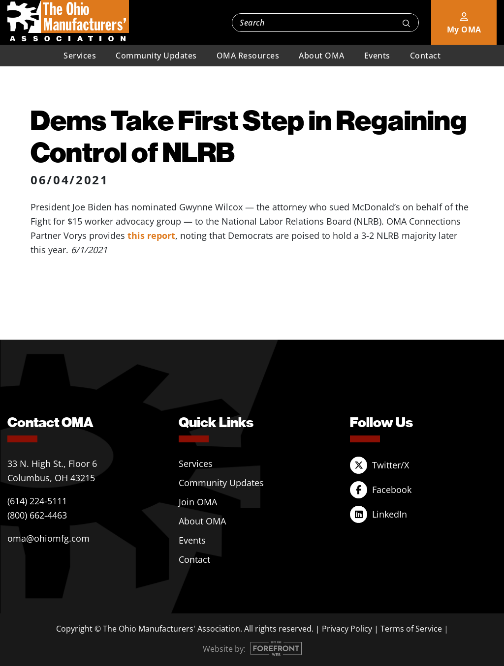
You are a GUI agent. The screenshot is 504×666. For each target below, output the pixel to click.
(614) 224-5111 (37, 501)
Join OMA (198, 502)
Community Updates (156, 55)
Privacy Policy (347, 628)
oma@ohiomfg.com (48, 538)
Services (79, 55)
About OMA (322, 55)
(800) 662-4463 (37, 515)
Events (377, 55)
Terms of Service (411, 628)
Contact (425, 55)
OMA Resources (248, 55)
